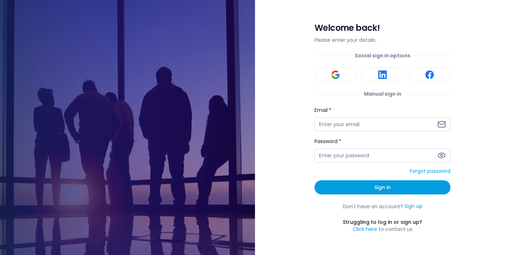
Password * (327, 141)
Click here (365, 229)
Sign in (382, 187)
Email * (323, 110)
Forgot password (430, 171)
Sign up (413, 206)
